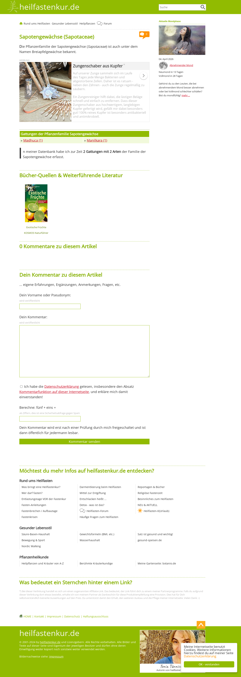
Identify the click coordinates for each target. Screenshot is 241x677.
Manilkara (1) (97, 140)
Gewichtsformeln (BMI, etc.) (97, 534)
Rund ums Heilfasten (37, 23)
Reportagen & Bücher (151, 487)
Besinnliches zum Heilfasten (155, 499)
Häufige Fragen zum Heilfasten (99, 517)
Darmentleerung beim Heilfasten (100, 487)
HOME (27, 616)
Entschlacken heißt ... (93, 499)
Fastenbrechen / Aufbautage (39, 511)
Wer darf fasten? (32, 493)
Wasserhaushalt (90, 540)
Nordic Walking (31, 546)
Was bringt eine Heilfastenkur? (41, 487)
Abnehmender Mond (181, 65)
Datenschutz (72, 616)
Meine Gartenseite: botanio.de (157, 563)
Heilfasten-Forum (97, 511)
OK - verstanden (209, 664)
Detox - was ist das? (92, 505)
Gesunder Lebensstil (65, 23)
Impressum (54, 616)
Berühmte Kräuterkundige (96, 563)
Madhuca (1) (33, 140)
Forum (108, 23)
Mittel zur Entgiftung (93, 493)
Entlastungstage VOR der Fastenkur (44, 499)
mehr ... (186, 95)
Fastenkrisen (30, 517)
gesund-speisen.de (150, 540)
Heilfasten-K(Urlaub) (156, 511)
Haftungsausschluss (95, 616)
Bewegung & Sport (33, 540)
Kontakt (39, 616)
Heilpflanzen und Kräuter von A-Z (43, 563)
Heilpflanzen (87, 23)
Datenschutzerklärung (200, 656)
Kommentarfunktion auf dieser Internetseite (54, 391)
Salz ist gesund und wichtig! (155, 534)
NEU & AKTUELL (147, 505)
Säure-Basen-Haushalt (36, 534)
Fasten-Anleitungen (34, 505)
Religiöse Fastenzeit (150, 493)
